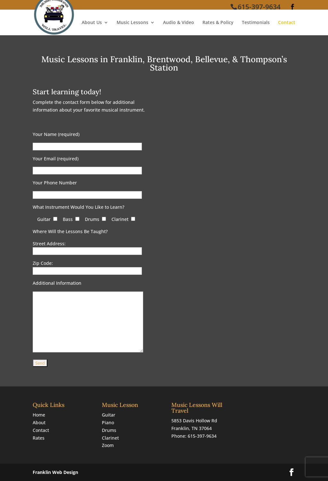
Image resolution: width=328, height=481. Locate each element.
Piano (108, 422)
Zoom (108, 445)
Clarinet (110, 438)
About (39, 422)
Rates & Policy (218, 22)
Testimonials (256, 22)
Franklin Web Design (55, 472)
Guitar (108, 415)
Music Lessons (132, 22)
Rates (39, 438)
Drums (109, 430)
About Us (92, 22)
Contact (286, 22)
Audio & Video (178, 22)
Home (39, 415)
